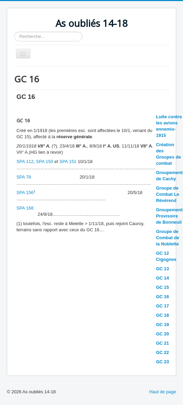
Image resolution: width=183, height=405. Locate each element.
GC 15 (162, 287)
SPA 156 (25, 192)
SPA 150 (44, 161)
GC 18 (162, 315)
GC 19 (162, 324)
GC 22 (162, 352)
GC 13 (162, 268)
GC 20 (162, 333)
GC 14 (162, 278)
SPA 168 (25, 208)
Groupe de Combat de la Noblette (167, 237)
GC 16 (162, 296)
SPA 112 (25, 161)
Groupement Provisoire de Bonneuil (169, 216)
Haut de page (162, 391)
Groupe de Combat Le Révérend (167, 194)
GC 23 (162, 361)
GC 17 (162, 305)
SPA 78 (24, 177)
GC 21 (162, 343)
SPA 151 (68, 161)
